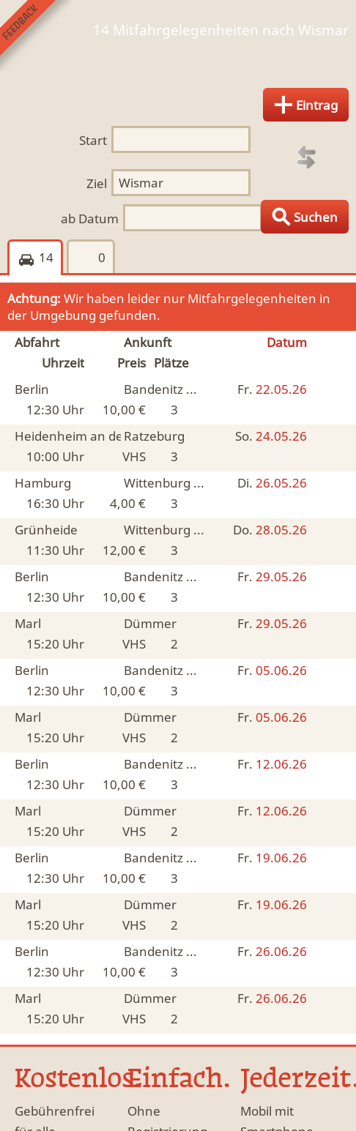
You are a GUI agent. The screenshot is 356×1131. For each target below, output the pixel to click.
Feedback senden (35, 35)
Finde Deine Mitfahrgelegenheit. (178, 52)
